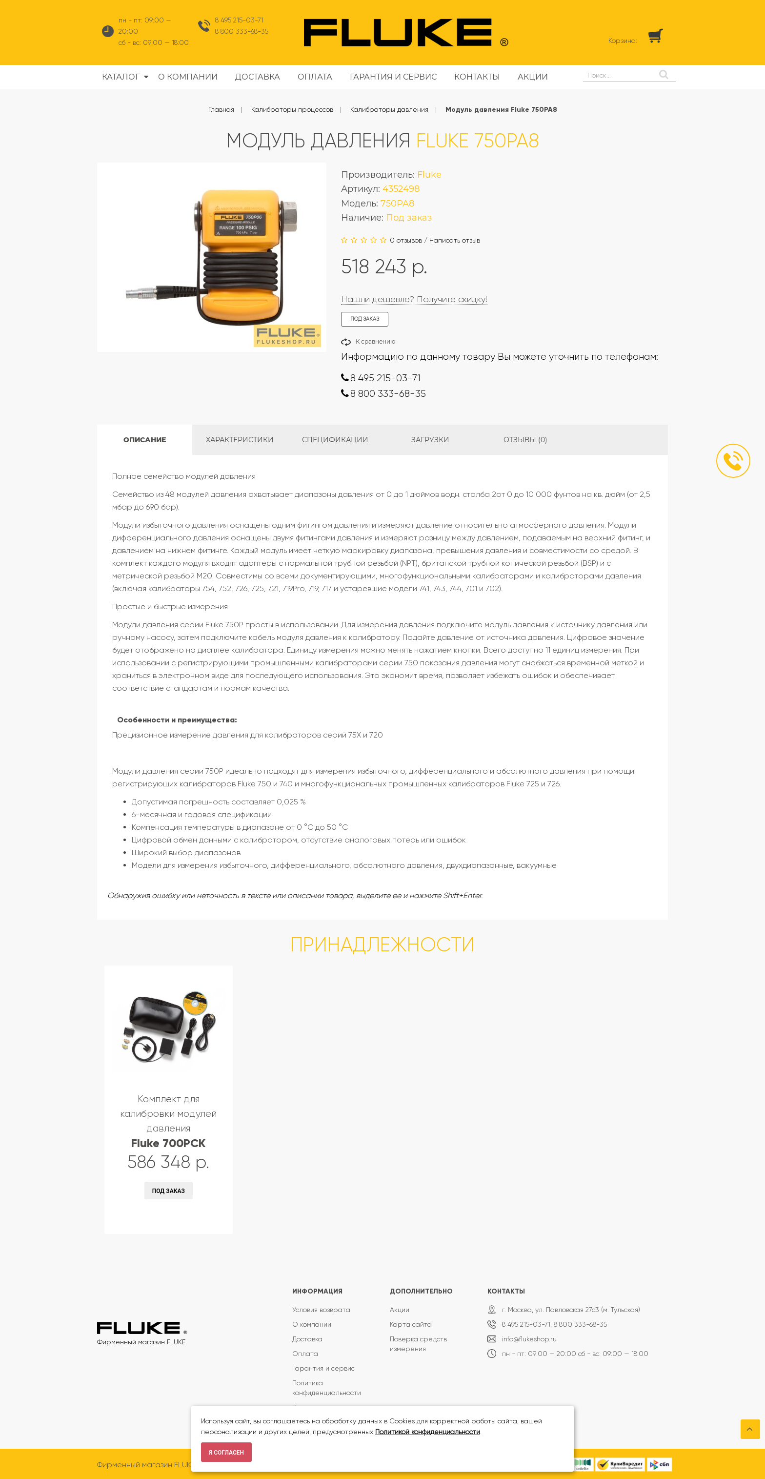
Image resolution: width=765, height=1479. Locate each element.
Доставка (307, 1339)
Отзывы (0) (525, 439)
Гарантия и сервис (323, 1368)
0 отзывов (406, 240)
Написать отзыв (454, 240)
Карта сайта (411, 1324)
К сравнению (375, 341)
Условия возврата (321, 1310)
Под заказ (168, 1191)
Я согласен (226, 1452)
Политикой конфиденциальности (427, 1432)
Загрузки (430, 439)
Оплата (305, 1353)
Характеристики (240, 439)
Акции (399, 1310)
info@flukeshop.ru (529, 1339)
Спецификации (335, 439)
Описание (144, 439)
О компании (311, 1324)
